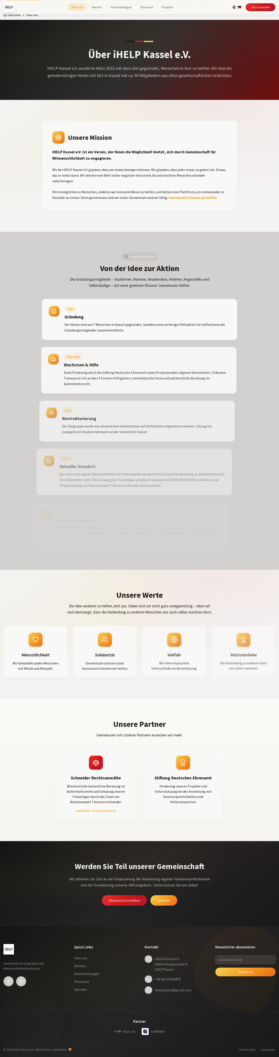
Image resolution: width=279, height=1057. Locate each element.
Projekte (167, 7)
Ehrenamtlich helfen (124, 900)
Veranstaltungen (121, 7)
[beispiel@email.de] (245, 959)
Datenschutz (247, 1050)
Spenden (163, 900)
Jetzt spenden (260, 7)
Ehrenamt (147, 7)
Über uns (77, 7)
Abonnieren (245, 972)
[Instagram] (21, 981)
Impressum (268, 1050)
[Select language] (237, 7)
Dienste (97, 7)
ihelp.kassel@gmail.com (173, 990)
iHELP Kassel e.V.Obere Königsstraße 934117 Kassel (171, 964)
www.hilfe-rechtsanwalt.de (96, 810)
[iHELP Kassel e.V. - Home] (9, 7)
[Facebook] (8, 981)
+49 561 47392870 (168, 979)
